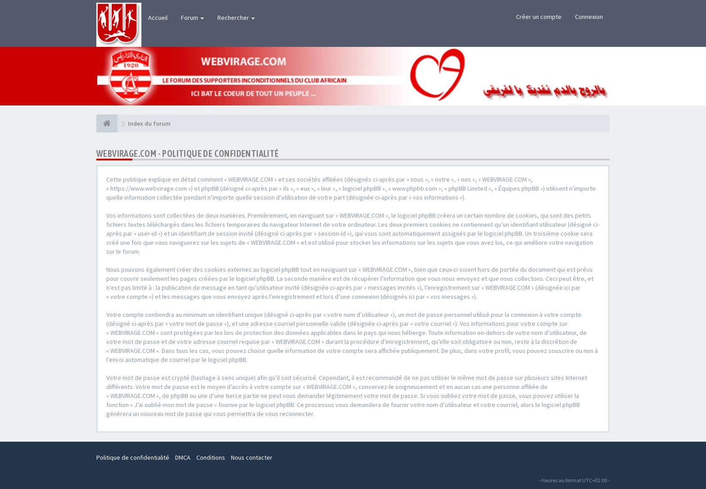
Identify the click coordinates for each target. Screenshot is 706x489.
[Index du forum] (107, 123)
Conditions (210, 457)
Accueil (157, 18)
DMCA (182, 457)
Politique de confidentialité (132, 457)
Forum (192, 18)
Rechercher (236, 18)
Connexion (589, 17)
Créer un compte (538, 17)
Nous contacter (251, 457)
